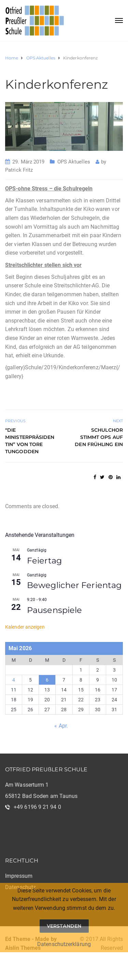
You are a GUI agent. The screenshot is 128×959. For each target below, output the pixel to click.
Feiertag (44, 561)
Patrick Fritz (19, 170)
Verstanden (64, 926)
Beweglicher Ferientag (74, 585)
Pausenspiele (54, 610)
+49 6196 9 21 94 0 (37, 807)
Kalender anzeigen (25, 627)
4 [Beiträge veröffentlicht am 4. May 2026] (13, 680)
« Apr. (61, 725)
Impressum (18, 876)
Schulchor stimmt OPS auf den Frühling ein (99, 437)
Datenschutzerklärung (64, 944)
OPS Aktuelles (73, 162)
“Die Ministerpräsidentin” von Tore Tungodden (30, 441)
